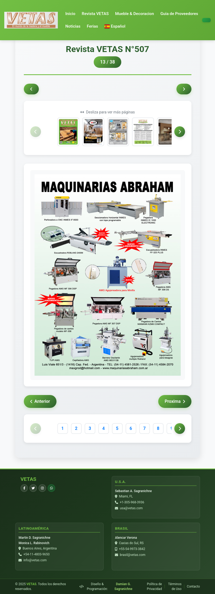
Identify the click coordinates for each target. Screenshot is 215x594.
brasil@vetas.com (132, 555)
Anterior (40, 401)
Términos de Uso (175, 586)
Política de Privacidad (154, 586)
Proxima (175, 401)
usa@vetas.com (131, 508)
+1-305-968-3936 (132, 502)
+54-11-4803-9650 (37, 554)
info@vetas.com (35, 560)
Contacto (193, 586)
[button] (115, 26)
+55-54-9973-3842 (132, 549)
